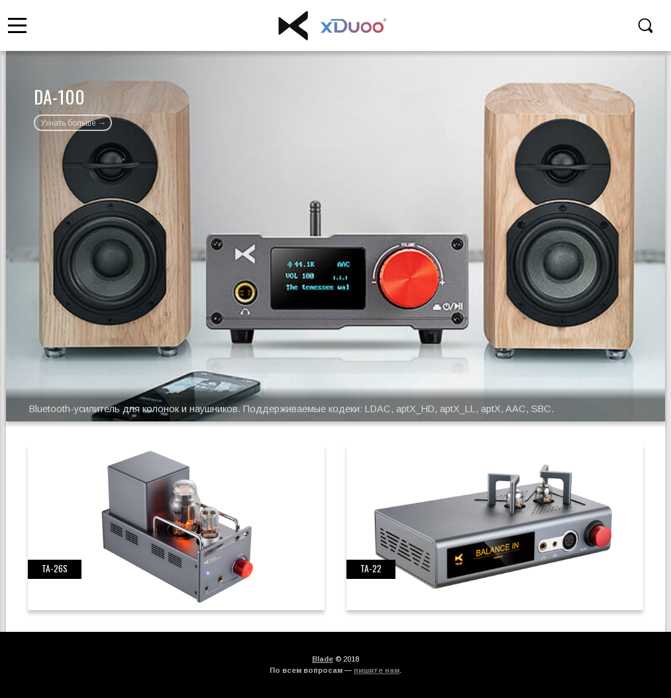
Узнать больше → (73, 123)
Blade (322, 659)
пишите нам (376, 670)
